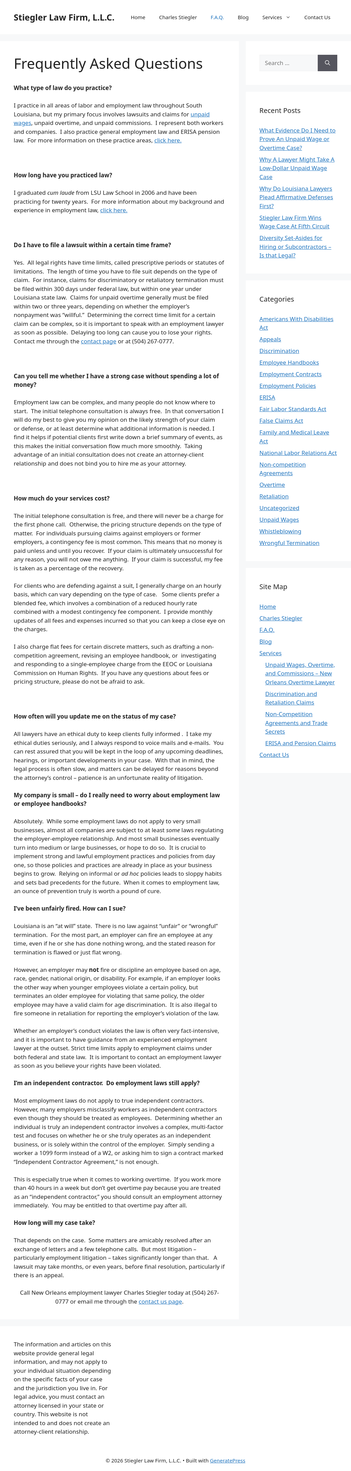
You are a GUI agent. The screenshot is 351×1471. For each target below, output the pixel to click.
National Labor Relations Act (298, 453)
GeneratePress (227, 1460)
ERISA (267, 397)
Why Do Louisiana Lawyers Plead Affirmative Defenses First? (296, 197)
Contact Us (317, 17)
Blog (243, 17)
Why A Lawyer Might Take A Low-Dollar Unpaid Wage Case (297, 168)
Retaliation (274, 496)
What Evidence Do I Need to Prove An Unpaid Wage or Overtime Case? (297, 139)
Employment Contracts (290, 374)
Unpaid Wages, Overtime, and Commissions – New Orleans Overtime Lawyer (300, 673)
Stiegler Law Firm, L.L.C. (64, 17)
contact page (98, 341)
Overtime (272, 485)
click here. (168, 140)
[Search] (327, 63)
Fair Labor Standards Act (292, 409)
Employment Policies (287, 386)
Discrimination (279, 351)
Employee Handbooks (289, 362)
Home (138, 17)
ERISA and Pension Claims (300, 743)
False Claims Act (281, 420)
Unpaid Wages (279, 519)
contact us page (160, 1301)
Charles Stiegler (178, 17)
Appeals (270, 339)
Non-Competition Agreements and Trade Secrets (296, 722)
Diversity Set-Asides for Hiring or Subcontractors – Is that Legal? (295, 246)
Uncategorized (279, 508)
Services (279, 17)
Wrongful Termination (289, 543)
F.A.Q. (217, 17)
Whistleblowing (280, 531)
